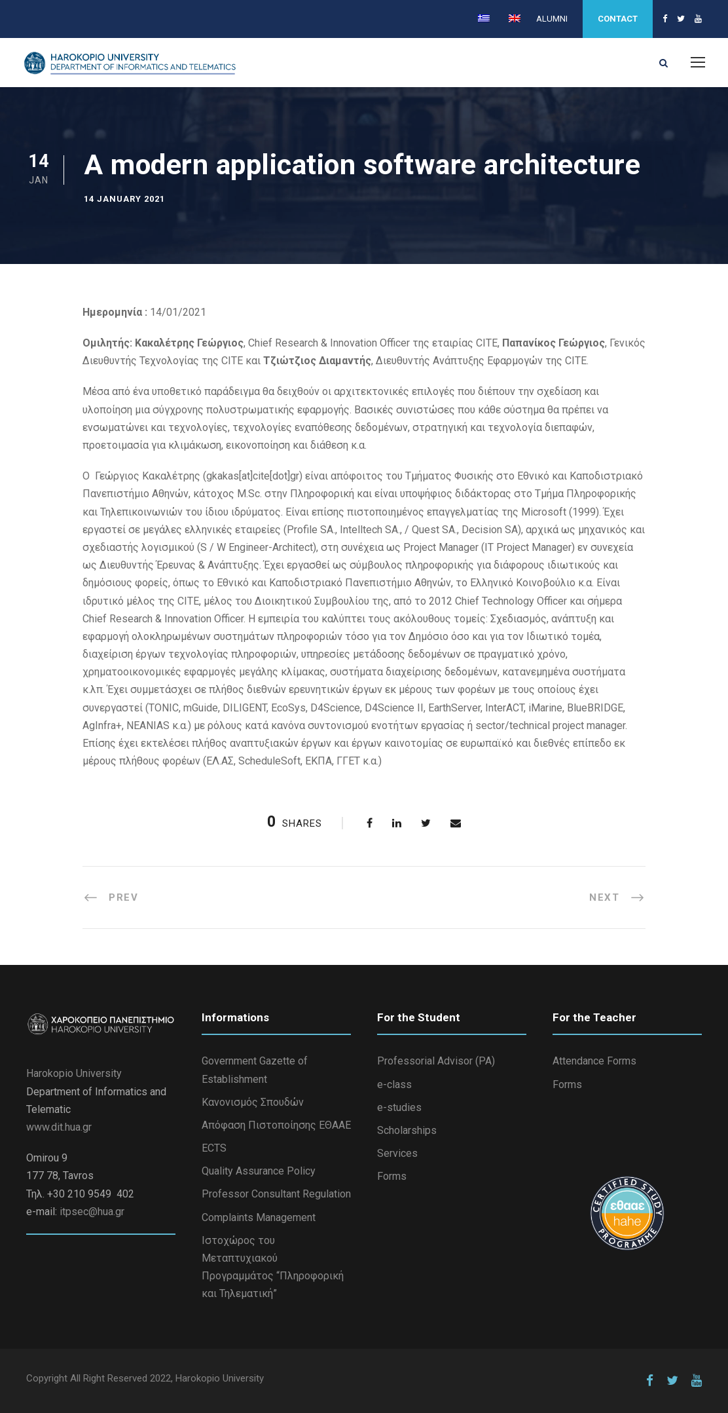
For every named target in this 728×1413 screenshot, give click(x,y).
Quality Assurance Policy (259, 1171)
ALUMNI (552, 19)
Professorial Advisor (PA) (436, 1061)
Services (397, 1153)
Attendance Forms (594, 1061)
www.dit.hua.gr (59, 1127)
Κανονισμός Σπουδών (253, 1102)
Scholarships (407, 1130)
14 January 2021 (124, 199)
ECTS (214, 1148)
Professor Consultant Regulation (276, 1194)
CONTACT (618, 19)
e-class (394, 1084)
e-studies (399, 1107)
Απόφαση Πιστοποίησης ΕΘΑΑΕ (276, 1125)
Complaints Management (259, 1217)
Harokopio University (74, 1073)
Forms (392, 1176)
